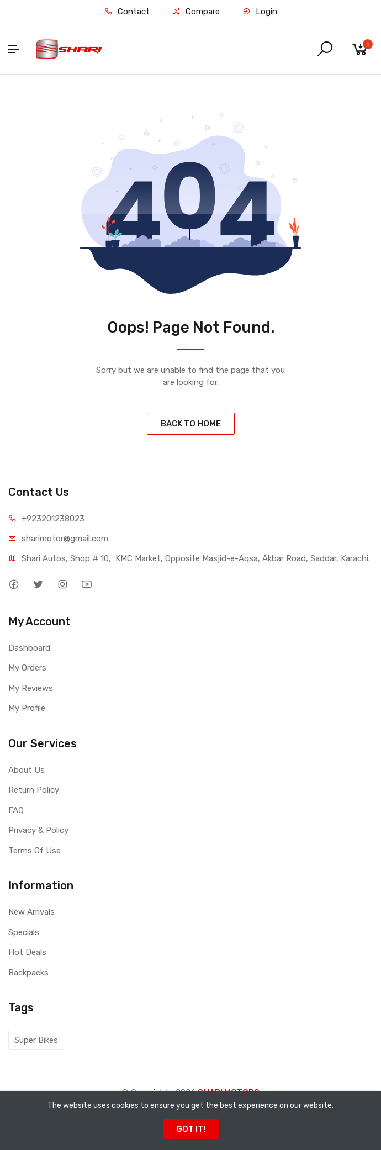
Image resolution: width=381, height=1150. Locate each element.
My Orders (27, 668)
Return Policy (33, 790)
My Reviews (30, 688)
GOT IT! (190, 1129)
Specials (23, 932)
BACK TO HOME (191, 424)
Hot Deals (27, 952)
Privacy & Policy (38, 830)
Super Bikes (36, 1040)
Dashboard (29, 648)
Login (259, 12)
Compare (196, 12)
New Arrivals (31, 912)
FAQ (16, 810)
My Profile (26, 708)
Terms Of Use (34, 851)
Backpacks (28, 973)
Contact (127, 12)
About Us (26, 770)
